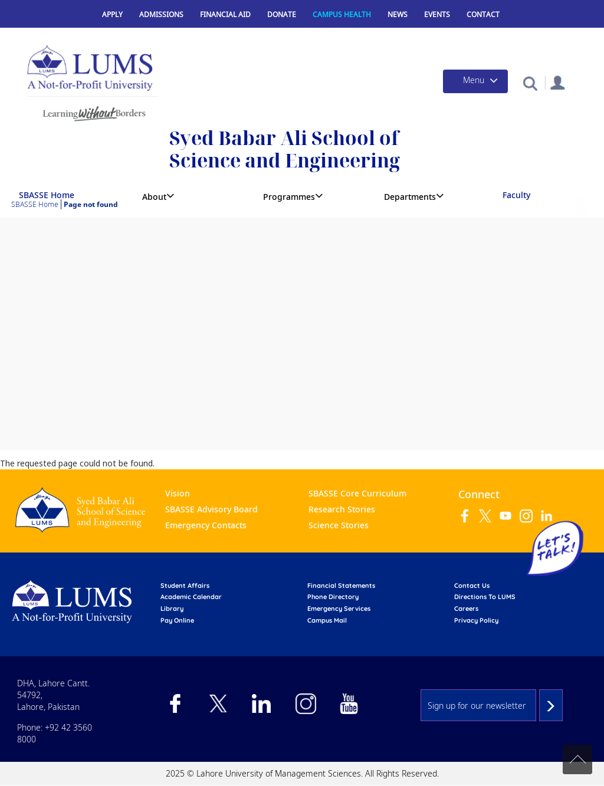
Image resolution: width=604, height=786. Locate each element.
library (171, 608)
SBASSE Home (46, 194)
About (154, 196)
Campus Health (342, 14)
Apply (112, 14)
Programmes (289, 196)
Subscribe (551, 705)
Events (437, 14)
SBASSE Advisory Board (211, 509)
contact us (472, 585)
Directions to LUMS (485, 597)
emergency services (338, 608)
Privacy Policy (476, 620)
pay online (177, 620)
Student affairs (184, 585)
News (398, 14)
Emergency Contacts (206, 525)
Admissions (161, 14)
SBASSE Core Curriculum (357, 493)
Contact (483, 14)
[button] (530, 83)
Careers (466, 608)
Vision (177, 493)
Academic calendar (191, 597)
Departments (410, 196)
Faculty (516, 194)
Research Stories (341, 509)
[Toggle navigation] (475, 81)
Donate (281, 14)
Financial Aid (225, 14)
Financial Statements (341, 585)
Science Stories (338, 525)
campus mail (327, 620)
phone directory (333, 597)
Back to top (577, 759)
